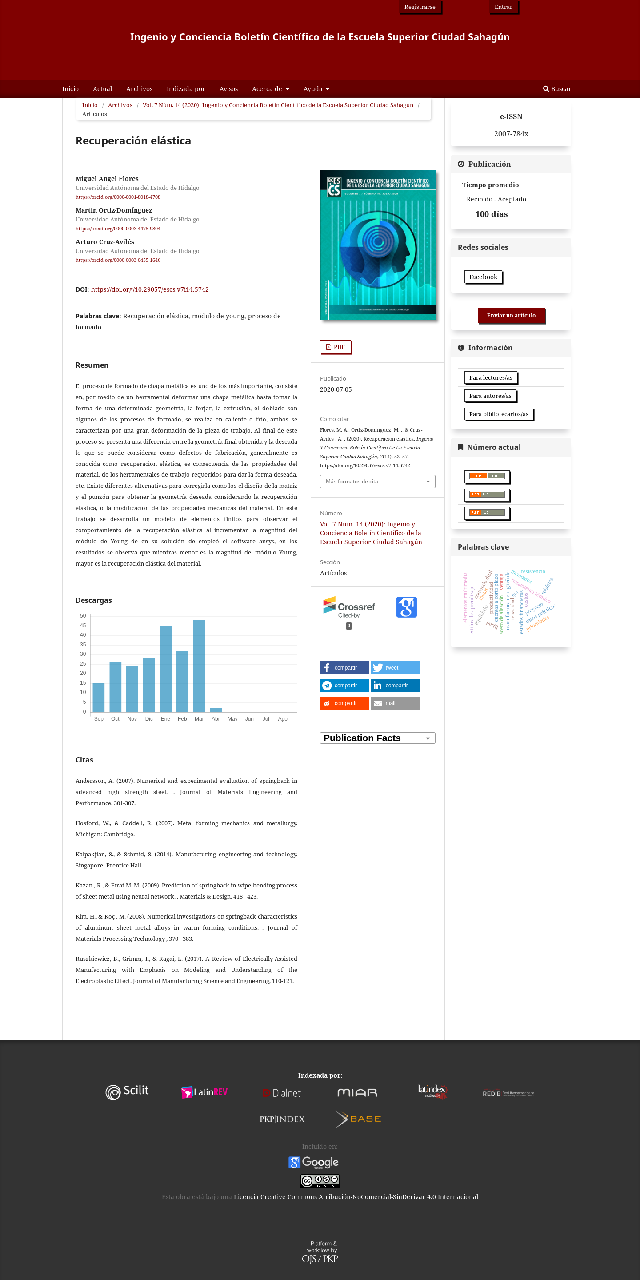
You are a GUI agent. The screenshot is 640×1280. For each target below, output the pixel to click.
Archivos (139, 88)
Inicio (70, 88)
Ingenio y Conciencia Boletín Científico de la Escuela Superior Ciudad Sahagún (320, 36)
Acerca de (268, 88)
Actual (102, 88)
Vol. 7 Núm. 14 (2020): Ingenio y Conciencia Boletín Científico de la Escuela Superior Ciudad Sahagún (278, 105)
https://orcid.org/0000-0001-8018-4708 (118, 197)
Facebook (483, 277)
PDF (338, 347)
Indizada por (186, 88)
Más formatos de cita (352, 481)
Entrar (503, 7)
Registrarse (420, 7)
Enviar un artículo (511, 315)
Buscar (557, 88)
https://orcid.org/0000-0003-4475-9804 (118, 228)
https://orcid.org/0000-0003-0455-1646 (118, 260)
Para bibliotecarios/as (498, 414)
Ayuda (314, 88)
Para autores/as (490, 396)
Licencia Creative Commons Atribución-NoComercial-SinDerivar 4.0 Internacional (355, 1196)
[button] (344, 667)
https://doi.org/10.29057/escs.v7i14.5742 (150, 289)
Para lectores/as (490, 377)
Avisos (229, 88)
